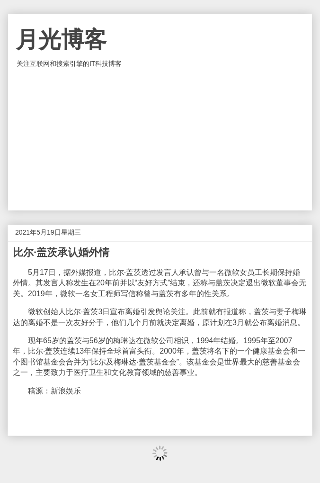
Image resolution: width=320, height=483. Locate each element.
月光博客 (61, 39)
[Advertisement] (160, 139)
